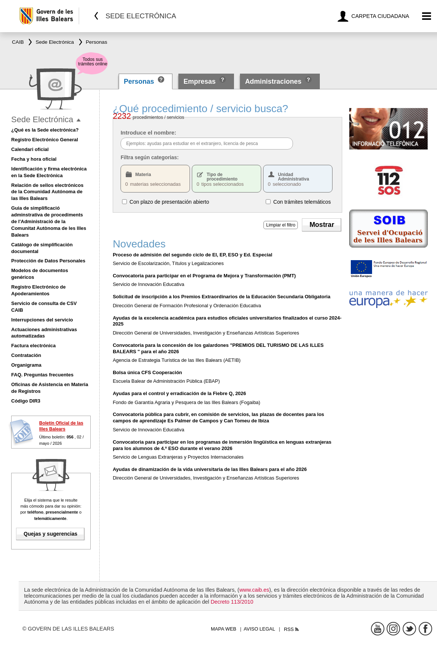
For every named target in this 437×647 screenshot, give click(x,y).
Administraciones (273, 81)
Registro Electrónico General (44, 139)
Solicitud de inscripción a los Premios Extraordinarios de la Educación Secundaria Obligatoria (221, 296)
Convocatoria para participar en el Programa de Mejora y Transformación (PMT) (204, 275)
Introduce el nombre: (148, 132)
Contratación (26, 355)
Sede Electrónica (42, 119)
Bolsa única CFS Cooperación (147, 372)
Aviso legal (259, 629)
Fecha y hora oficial (33, 159)
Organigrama (26, 365)
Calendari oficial (30, 149)
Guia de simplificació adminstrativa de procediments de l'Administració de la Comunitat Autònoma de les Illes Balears (48, 221)
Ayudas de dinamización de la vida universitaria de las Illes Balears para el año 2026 (210, 469)
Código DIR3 (25, 401)
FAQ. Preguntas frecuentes (42, 375)
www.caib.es (254, 590)
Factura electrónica (33, 345)
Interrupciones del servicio (42, 320)
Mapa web (223, 629)
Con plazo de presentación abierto (169, 201)
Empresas (200, 81)
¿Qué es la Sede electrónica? (45, 130)
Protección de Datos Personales (48, 261)
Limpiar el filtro (280, 225)
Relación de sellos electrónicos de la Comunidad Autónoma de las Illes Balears (47, 191)
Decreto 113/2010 (231, 602)
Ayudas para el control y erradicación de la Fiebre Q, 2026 (179, 393)
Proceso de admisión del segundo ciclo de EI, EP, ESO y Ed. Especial (192, 255)
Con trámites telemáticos (302, 201)
